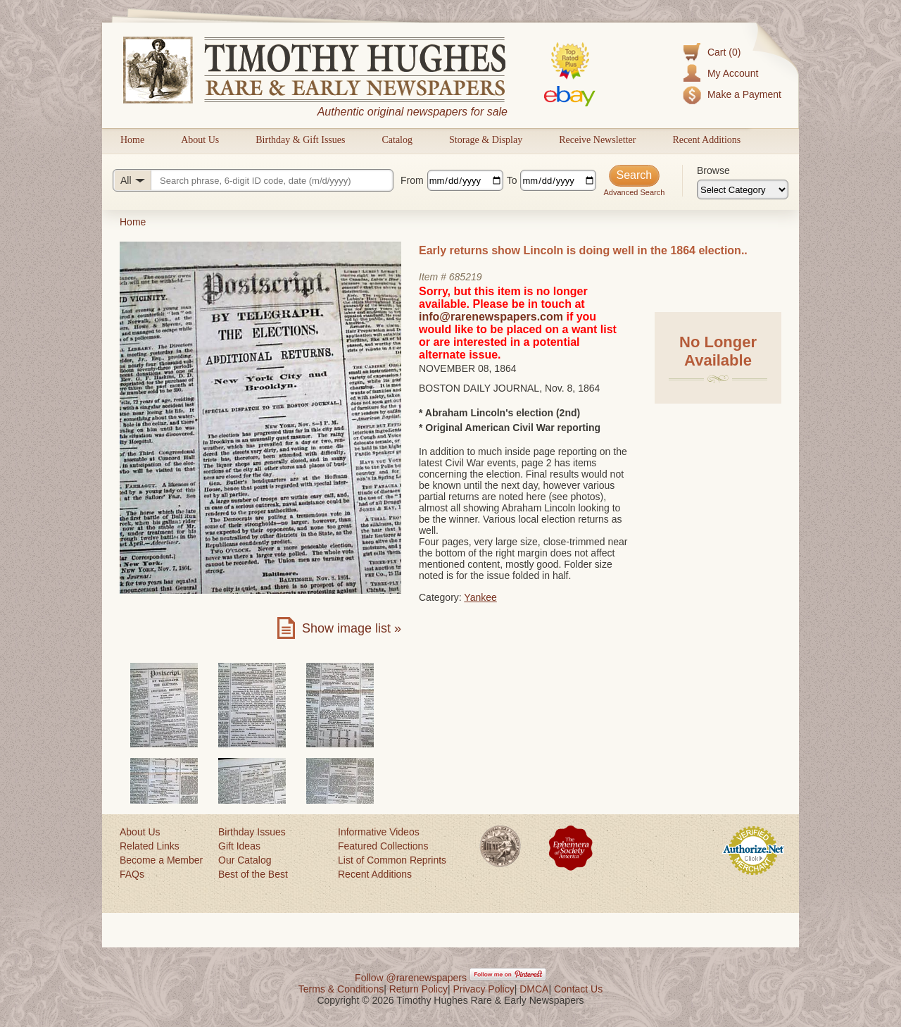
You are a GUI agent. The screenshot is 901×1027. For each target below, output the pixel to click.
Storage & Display (485, 140)
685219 (465, 276)
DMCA (533, 989)
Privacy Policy (484, 989)
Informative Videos (379, 832)
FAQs (132, 874)
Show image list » (351, 628)
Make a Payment (744, 94)
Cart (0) (724, 52)
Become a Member (161, 860)
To (512, 180)
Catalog (397, 140)
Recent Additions (706, 140)
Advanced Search (633, 192)
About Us (200, 140)
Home (132, 140)
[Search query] (253, 180)
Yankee (480, 597)
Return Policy (418, 989)
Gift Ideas (239, 846)
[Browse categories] (742, 189)
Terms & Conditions (341, 989)
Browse (713, 170)
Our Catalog (244, 860)
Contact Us (578, 989)
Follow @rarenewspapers (411, 977)
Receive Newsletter (597, 140)
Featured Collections (383, 846)
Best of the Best (253, 874)
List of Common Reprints (392, 860)
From (412, 180)
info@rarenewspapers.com (491, 317)
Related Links (149, 846)
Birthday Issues (252, 832)
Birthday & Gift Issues (300, 140)
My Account (732, 73)
